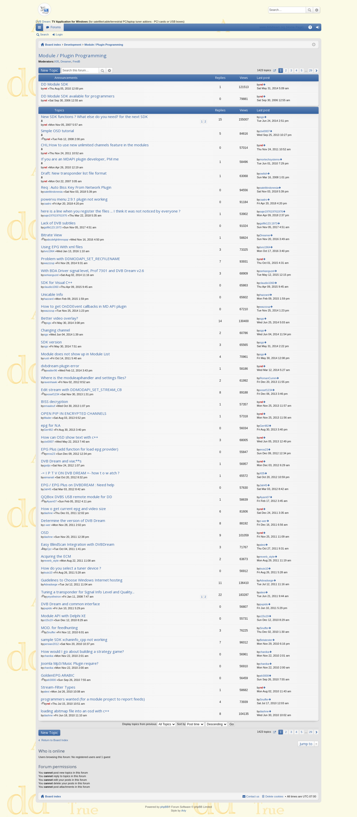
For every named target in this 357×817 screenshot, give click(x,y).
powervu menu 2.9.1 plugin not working (74, 199)
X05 (56, 61)
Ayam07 (52, 501)
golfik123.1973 (53, 227)
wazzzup (49, 263)
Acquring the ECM (56, 556)
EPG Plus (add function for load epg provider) (79, 449)
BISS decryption (54, 401)
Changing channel (55, 330)
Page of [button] (274, 70)
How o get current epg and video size (73, 508)
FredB (76, 61)
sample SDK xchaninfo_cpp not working (74, 639)
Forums (56, 27)
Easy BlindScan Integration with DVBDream (77, 544)
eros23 (51, 453)
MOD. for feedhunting (59, 627)
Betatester (266, 639)
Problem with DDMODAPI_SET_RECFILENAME (80, 258)
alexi (263, 544)
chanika (48, 655)
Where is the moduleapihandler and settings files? (83, 377)
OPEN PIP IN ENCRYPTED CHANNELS (73, 413)
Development (72, 44)
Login (59, 34)
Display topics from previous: (149, 724)
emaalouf (49, 405)
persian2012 (51, 643)
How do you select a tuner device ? (71, 568)
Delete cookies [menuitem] (274, 796)
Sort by (190, 724)
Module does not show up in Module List (75, 354)
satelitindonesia (53, 191)
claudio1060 (51, 286)
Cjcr (49, 548)
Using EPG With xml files (62, 246)
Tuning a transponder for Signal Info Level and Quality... (87, 592)
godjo (47, 465)
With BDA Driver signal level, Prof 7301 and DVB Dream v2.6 (92, 270)
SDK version (51, 342)
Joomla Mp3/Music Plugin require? (69, 663)
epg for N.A (50, 425)
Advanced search (316, 10)
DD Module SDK (54, 84)
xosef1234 (53, 394)
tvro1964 (49, 251)
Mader (48, 417)
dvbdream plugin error (60, 365)
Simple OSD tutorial (57, 130)
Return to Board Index (54, 740)
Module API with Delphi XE (63, 615)
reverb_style (51, 560)
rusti (46, 358)
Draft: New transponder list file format (74, 173)
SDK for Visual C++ (56, 282)
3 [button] (291, 70)
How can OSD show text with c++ (69, 437)
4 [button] (296, 70)
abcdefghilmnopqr (57, 239)
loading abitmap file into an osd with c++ (75, 711)
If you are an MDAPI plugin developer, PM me (80, 159)
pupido (48, 608)
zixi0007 (265, 131)
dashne (48, 513)
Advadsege (51, 584)
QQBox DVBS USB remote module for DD (76, 496)
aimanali (49, 477)
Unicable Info (52, 294)
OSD (45, 532)
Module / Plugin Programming (104, 44)
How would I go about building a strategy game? (82, 651)
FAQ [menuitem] (312, 28)
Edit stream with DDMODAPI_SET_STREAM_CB (81, 389)
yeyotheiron (54, 596)
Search (309, 10)
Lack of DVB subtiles (58, 223)
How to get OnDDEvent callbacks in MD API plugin (83, 306)
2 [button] (286, 70)
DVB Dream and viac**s (61, 461)
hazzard (49, 298)
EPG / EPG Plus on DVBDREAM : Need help (77, 485)
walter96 (52, 370)
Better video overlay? (59, 318)
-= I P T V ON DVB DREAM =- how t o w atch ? (80, 473)
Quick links (40, 28)
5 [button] (301, 70)
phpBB (164, 806)
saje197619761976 (55, 215)
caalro (47, 203)
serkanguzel (51, 274)
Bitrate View (51, 235)
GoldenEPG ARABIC (57, 675)
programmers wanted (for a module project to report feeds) (93, 699)
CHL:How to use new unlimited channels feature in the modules (95, 145)
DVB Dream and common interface (70, 604)
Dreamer (65, 61)
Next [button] (316, 70)
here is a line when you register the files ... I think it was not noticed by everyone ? (110, 211)
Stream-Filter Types (58, 687)
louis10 (48, 572)
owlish (264, 173)
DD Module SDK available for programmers (78, 96)
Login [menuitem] (318, 28)
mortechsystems (270, 159)
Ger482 (48, 429)
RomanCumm (268, 378)
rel (45, 88)
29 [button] (310, 70)
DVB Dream (43, 21)
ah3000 (51, 679)
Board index (53, 44)
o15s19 (48, 620)
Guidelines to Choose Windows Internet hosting (81, 580)
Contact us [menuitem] (252, 796)
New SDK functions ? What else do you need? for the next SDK (94, 116)
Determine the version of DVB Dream (73, 520)
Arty (183, 810)
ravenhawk (50, 382)
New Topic (49, 70)
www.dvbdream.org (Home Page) (281, 27)
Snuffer (51, 632)
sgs (262, 117)
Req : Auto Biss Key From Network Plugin (76, 187)
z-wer (47, 524)
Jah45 (47, 489)
